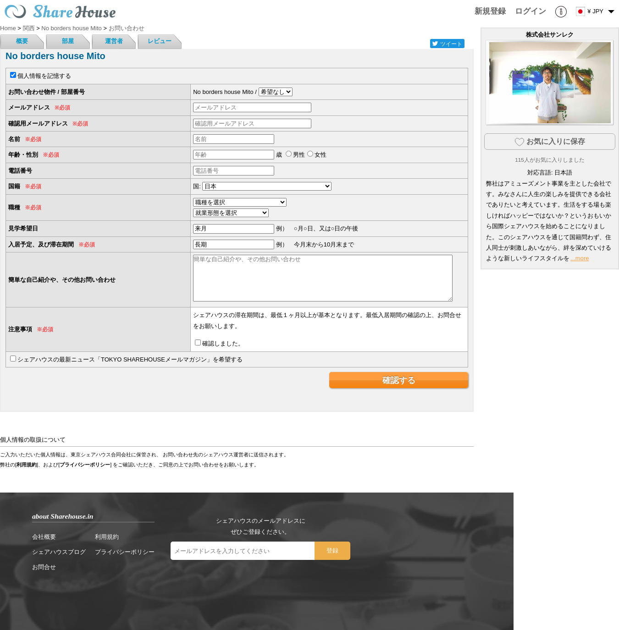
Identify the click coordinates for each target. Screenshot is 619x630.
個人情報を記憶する (44, 75)
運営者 (114, 41)
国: (197, 186)
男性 (299, 154)
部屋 (68, 41)
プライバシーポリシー (85, 464)
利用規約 (27, 464)
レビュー (159, 41)
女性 (320, 154)
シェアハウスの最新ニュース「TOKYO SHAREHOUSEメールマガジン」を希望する (130, 359)
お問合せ (44, 567)
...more (579, 258)
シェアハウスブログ (59, 551)
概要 (22, 41)
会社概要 (44, 536)
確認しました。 (223, 343)
